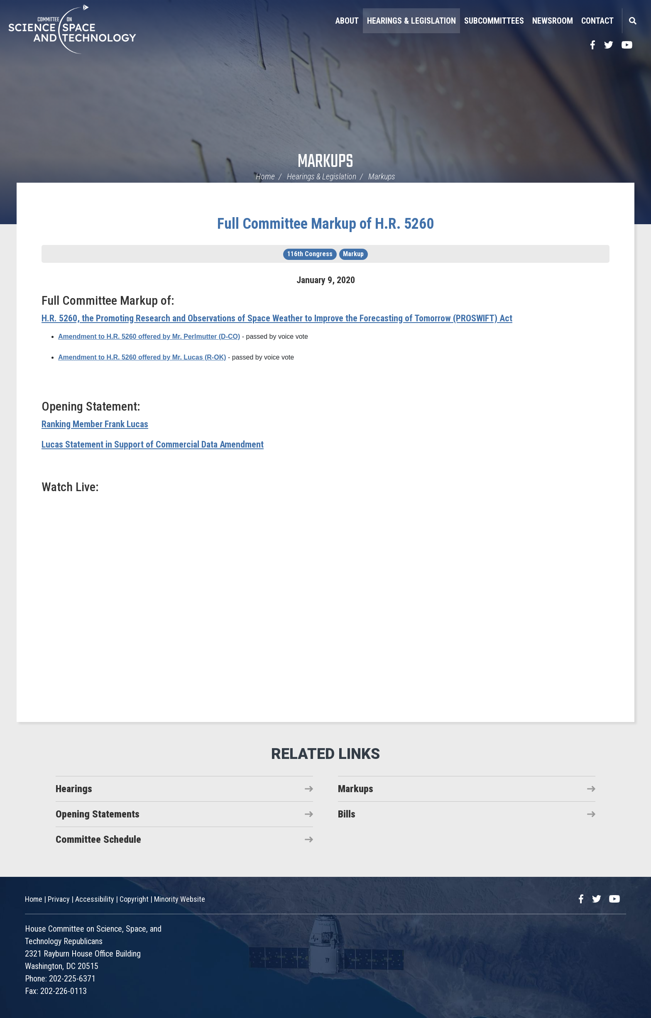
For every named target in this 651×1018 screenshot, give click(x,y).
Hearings (74, 789)
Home (265, 176)
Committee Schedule (98, 839)
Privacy (59, 899)
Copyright (134, 899)
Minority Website (179, 899)
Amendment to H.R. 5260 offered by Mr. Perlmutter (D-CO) (149, 336)
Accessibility (94, 899)
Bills (346, 814)
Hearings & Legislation (411, 21)
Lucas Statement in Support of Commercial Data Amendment (153, 444)
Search (632, 20)
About (347, 21)
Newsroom (552, 21)
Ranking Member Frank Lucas (95, 424)
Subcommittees (494, 21)
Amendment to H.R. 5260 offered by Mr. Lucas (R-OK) (142, 357)
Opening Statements (98, 814)
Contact (597, 21)
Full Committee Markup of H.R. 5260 (325, 223)
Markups (325, 162)
